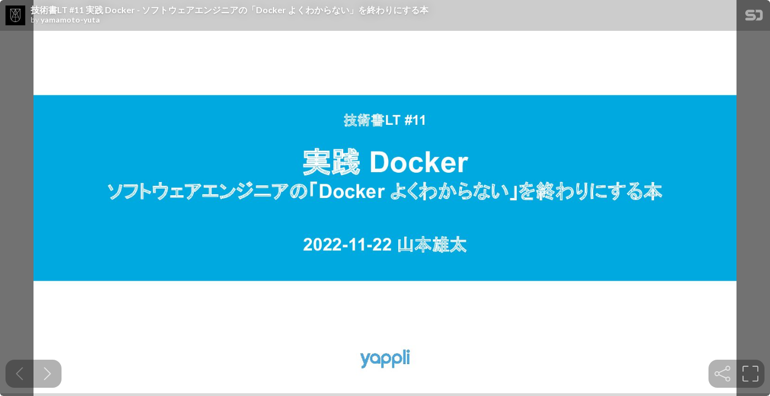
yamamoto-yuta (70, 20)
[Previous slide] (19, 373)
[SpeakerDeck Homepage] (754, 17)
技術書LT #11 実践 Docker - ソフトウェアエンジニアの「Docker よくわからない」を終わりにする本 (229, 10)
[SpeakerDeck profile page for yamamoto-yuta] (15, 16)
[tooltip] (722, 373)
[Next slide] (47, 373)
